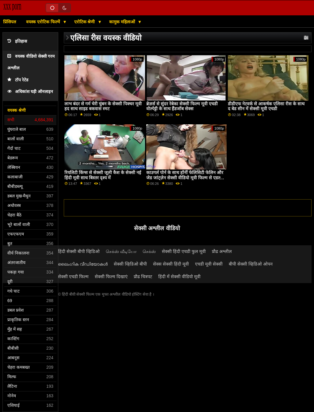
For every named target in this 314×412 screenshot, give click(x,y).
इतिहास (17, 41)
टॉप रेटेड (17, 80)
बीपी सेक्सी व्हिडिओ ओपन (251, 264)
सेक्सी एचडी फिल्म (73, 276)
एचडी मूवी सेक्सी (209, 264)
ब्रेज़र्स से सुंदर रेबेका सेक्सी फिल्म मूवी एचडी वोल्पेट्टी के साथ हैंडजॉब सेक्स (182, 106)
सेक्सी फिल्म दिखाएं (111, 276)
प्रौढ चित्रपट (143, 276)
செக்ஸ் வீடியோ (121, 251)
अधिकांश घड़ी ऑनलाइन (30, 91)
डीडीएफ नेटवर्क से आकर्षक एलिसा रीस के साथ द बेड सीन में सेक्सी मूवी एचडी (266, 106)
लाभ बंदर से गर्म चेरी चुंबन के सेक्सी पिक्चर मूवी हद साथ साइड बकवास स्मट (103, 106)
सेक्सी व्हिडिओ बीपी (130, 264)
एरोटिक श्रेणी (85, 21)
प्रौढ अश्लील (222, 251)
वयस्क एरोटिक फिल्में (43, 21)
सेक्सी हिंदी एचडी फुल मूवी (184, 251)
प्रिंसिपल (9, 21)
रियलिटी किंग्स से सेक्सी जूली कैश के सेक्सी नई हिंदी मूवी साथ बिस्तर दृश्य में (102, 175)
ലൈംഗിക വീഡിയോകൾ (83, 264)
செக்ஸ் (149, 251)
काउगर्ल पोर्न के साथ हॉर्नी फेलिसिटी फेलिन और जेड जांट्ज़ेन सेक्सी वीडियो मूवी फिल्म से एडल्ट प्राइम (184, 177)
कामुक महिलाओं (122, 21)
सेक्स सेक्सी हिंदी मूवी (171, 264)
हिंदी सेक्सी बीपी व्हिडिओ (79, 251)
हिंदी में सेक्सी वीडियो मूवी (179, 276)
